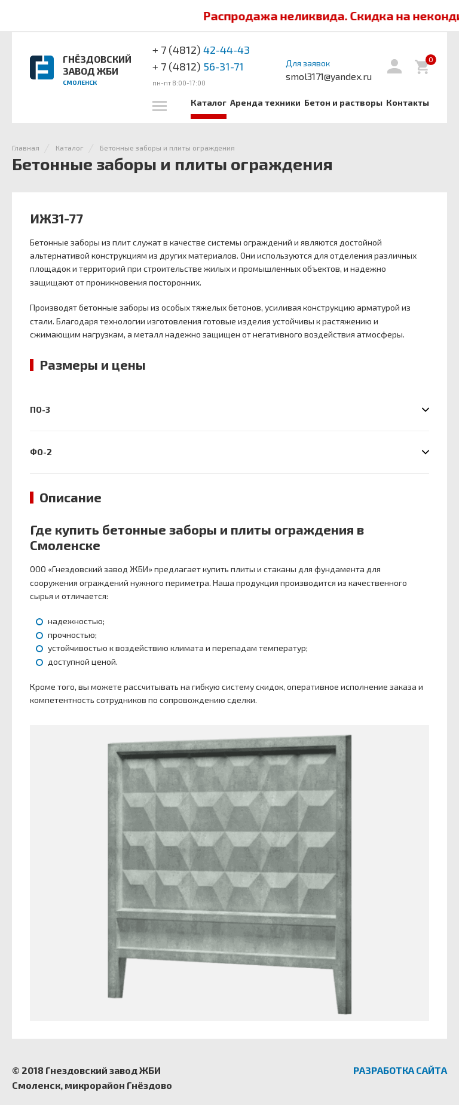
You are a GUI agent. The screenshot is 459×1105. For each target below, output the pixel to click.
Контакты (407, 102)
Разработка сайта (400, 1070)
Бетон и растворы (343, 102)
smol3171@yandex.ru (329, 76)
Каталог (209, 102)
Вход (394, 66)
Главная (25, 147)
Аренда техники (265, 102)
